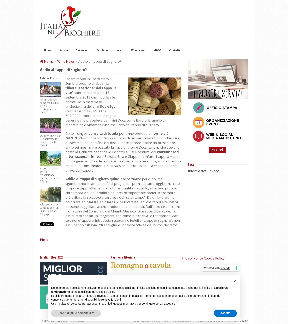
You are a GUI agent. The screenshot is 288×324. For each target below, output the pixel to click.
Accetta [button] (225, 313)
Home (47, 50)
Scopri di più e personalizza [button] (76, 313)
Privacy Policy (192, 258)
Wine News (138, 50)
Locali (119, 50)
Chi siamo (82, 50)
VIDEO (157, 50)
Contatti (174, 50)
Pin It (44, 239)
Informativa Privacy (203, 171)
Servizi (63, 50)
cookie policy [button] (107, 291)
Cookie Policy (214, 258)
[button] (235, 281)
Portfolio (102, 50)
